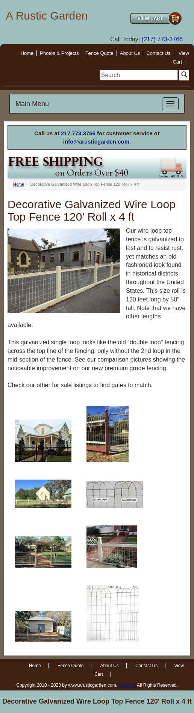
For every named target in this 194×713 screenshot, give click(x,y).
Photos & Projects (59, 53)
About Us (130, 53)
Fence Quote (99, 53)
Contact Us (158, 53)
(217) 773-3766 (162, 39)
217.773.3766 (78, 133)
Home (27, 53)
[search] (139, 75)
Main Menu (32, 103)
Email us (127, 685)
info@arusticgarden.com (96, 141)
